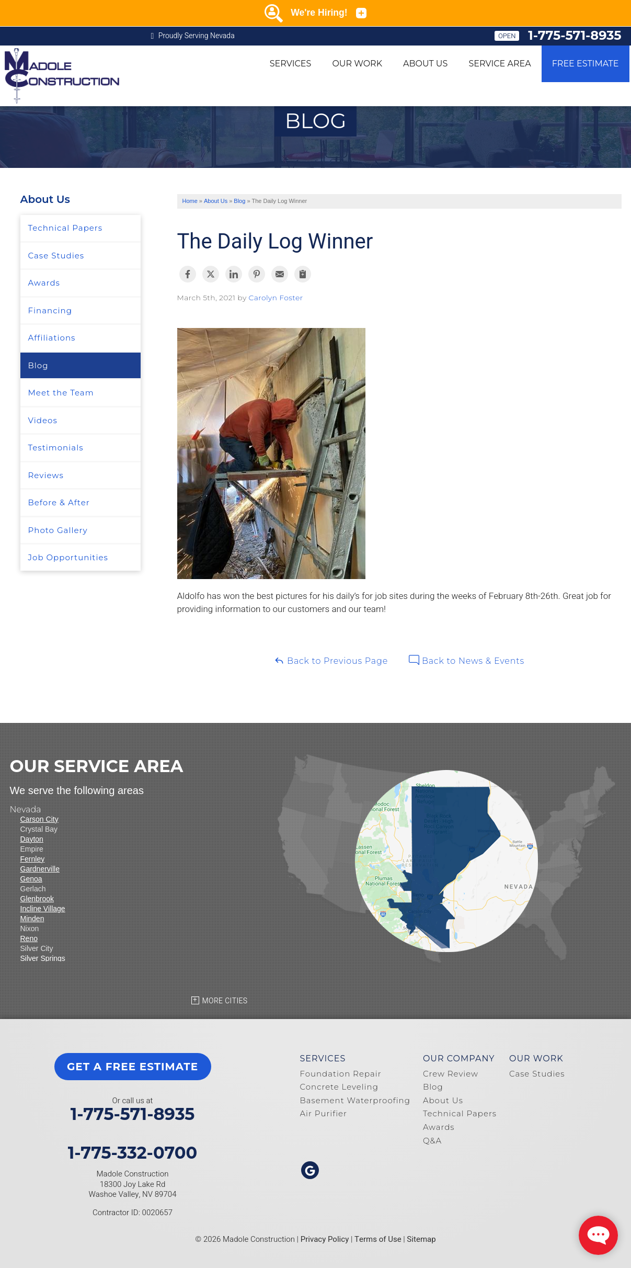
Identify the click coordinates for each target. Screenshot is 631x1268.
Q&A (432, 1141)
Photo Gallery (58, 530)
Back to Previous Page (331, 660)
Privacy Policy (325, 1239)
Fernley (32, 859)
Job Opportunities (68, 557)
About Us (425, 64)
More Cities (225, 1000)
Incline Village (42, 908)
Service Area (499, 64)
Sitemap (421, 1239)
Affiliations (52, 338)
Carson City (39, 819)
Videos (43, 420)
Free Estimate (585, 64)
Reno (29, 938)
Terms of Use (377, 1239)
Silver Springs (42, 958)
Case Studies (56, 256)
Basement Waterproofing (355, 1100)
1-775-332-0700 (133, 1153)
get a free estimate (132, 1066)
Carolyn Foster (276, 297)
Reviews (46, 475)
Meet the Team (61, 393)
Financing (50, 310)
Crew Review (450, 1074)
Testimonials (56, 447)
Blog (38, 365)
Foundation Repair (341, 1074)
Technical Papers (65, 228)
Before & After (59, 502)
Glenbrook (37, 899)
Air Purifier (323, 1113)
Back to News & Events (466, 660)
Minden (32, 918)
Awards (44, 283)
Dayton (31, 839)
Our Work (357, 64)
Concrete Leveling (339, 1087)
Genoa (31, 879)
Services (291, 64)
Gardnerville (40, 869)
